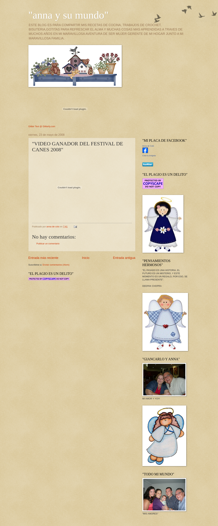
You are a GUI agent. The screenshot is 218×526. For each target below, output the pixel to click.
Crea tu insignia (149, 155)
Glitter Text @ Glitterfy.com (41, 126)
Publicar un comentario (48, 243)
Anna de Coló (148, 146)
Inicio (85, 258)
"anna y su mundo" (68, 15)
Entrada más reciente (43, 258)
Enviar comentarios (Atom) (56, 264)
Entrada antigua (124, 258)
